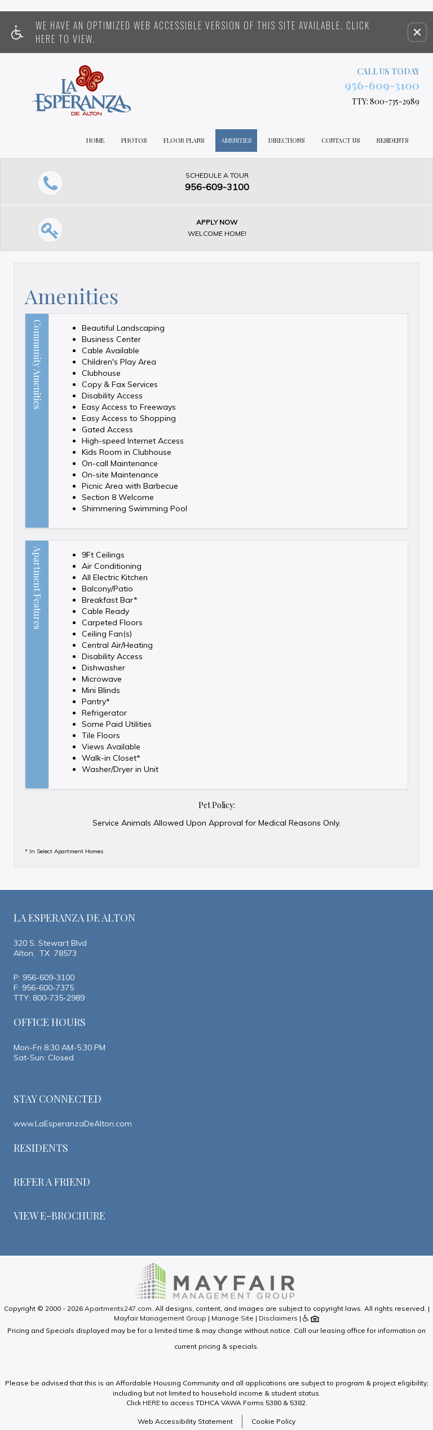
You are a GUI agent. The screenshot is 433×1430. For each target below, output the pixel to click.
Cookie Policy (273, 1421)
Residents (392, 140)
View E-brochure (59, 1215)
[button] (417, 32)
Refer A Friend (52, 1181)
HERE (151, 1402)
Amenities (236, 140)
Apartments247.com (118, 1308)
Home (95, 140)
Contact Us (340, 140)
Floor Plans (184, 140)
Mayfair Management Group (160, 1318)
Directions (286, 140)
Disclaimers (278, 1318)
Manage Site (232, 1318)
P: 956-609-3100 (44, 977)
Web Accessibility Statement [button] (185, 1421)
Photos (134, 140)
